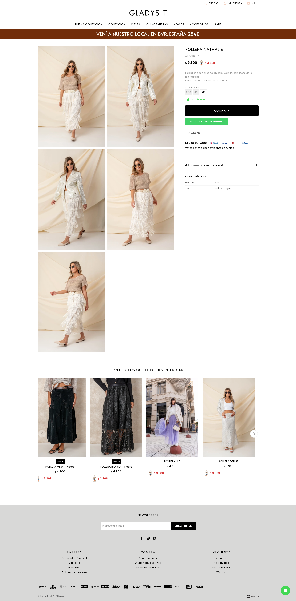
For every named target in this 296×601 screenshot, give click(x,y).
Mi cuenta (221, 558)
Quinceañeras (157, 24)
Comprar (221, 110)
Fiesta (136, 24)
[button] (254, 434)
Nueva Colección (89, 24)
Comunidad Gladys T (74, 558)
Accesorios (199, 24)
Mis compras (221, 562)
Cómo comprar (148, 558)
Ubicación (74, 567)
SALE (218, 24)
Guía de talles (192, 87)
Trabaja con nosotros (74, 572)
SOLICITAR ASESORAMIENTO (206, 121)
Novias (179, 24)
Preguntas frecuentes (148, 567)
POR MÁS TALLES (198, 99)
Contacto (74, 562)
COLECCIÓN (117, 24)
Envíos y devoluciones (148, 562)
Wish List (221, 572)
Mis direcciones (221, 567)
